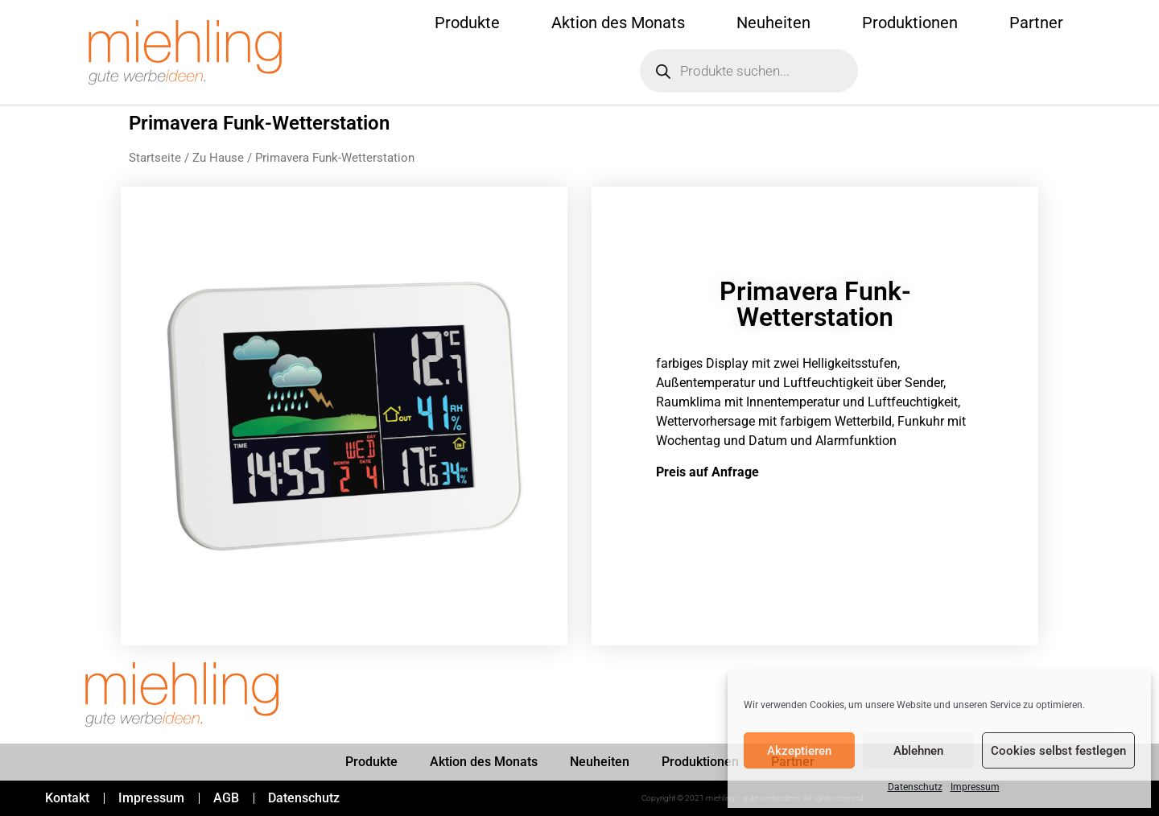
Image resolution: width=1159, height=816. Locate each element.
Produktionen (910, 22)
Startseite (155, 157)
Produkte (467, 22)
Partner (1036, 22)
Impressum (975, 787)
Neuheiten (773, 22)
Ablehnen (918, 751)
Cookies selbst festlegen (1058, 751)
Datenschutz (915, 787)
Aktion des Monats (618, 22)
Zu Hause (218, 157)
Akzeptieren (799, 751)
